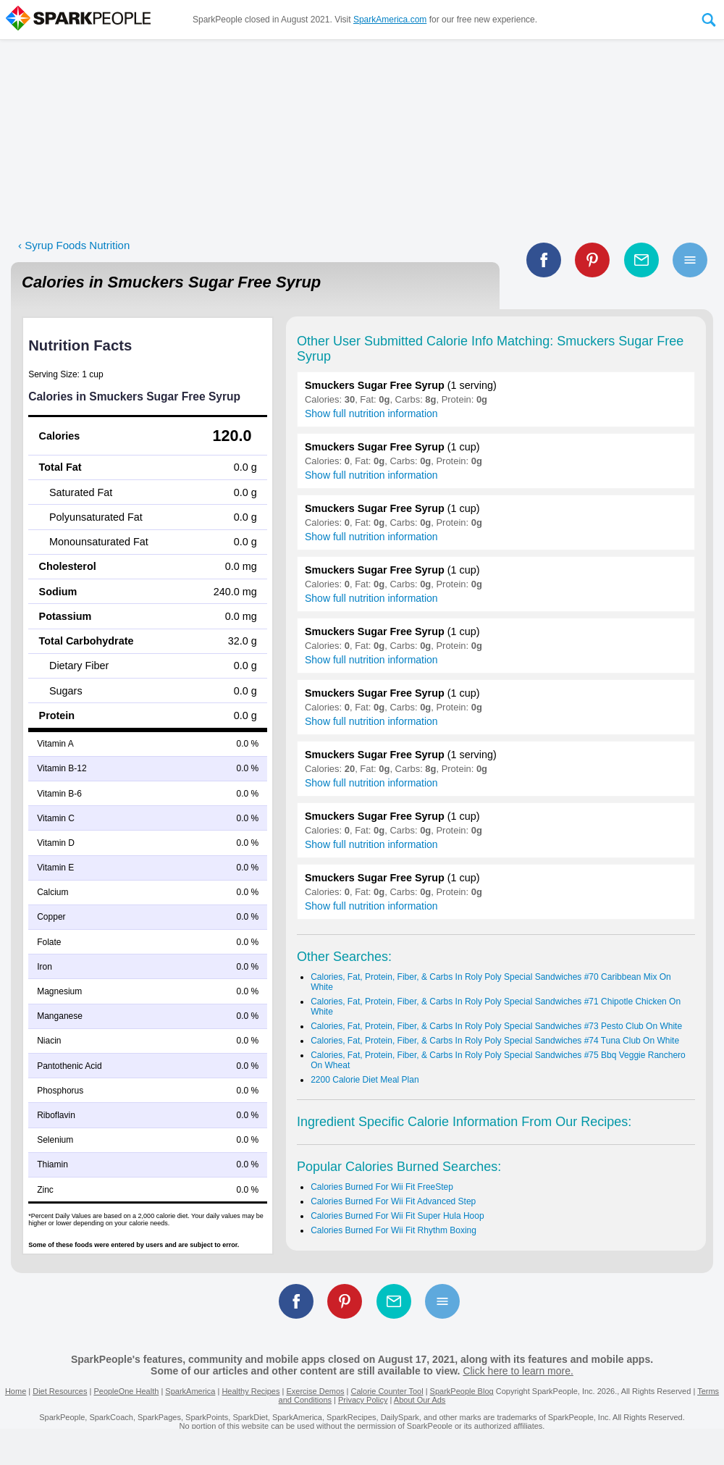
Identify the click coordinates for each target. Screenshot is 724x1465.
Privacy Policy (362, 1399)
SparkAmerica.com (389, 19)
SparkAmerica (190, 1391)
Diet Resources (60, 1391)
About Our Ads (420, 1399)
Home (15, 1391)
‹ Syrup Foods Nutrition (74, 245)
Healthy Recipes (250, 1391)
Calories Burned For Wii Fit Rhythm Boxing (393, 1230)
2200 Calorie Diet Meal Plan (364, 1080)
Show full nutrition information (371, 413)
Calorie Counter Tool (387, 1391)
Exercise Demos (315, 1391)
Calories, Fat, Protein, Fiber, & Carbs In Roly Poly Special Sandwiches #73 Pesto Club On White (496, 1026)
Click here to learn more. (518, 1371)
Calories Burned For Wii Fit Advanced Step (393, 1201)
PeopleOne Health (126, 1391)
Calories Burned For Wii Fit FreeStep (382, 1187)
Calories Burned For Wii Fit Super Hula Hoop (397, 1216)
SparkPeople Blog (462, 1391)
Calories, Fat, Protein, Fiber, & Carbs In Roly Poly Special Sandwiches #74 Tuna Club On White (495, 1041)
